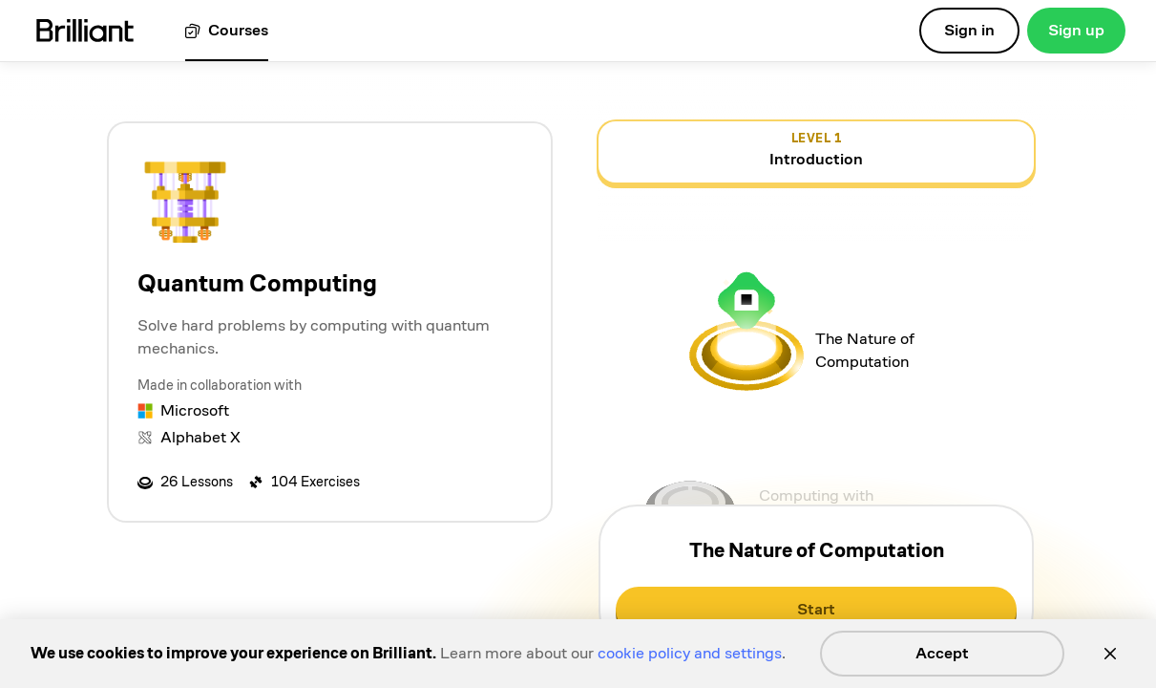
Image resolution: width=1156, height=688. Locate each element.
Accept (942, 653)
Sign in (969, 30)
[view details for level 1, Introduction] (816, 152)
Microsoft (194, 410)
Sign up (1076, 30)
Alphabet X (200, 437)
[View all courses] (226, 31)
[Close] (1110, 653)
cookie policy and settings (690, 653)
